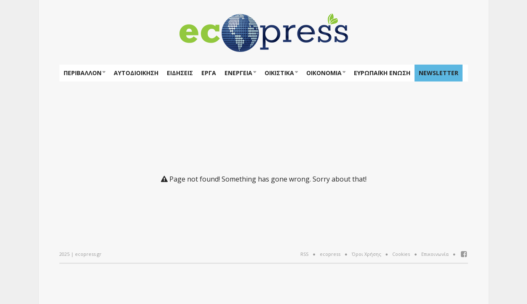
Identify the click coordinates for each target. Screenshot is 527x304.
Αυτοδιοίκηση (136, 73)
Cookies (401, 254)
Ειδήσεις (180, 73)
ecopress (330, 254)
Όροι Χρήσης (366, 254)
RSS (304, 254)
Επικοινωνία (435, 254)
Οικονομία (324, 73)
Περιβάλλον (83, 73)
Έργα (208, 73)
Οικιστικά (279, 73)
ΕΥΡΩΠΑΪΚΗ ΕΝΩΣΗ (382, 73)
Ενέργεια (238, 73)
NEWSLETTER (438, 73)
